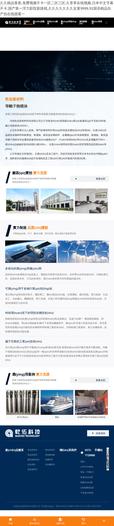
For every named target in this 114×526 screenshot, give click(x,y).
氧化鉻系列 (33, 451)
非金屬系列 (51, 467)
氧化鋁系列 (51, 451)
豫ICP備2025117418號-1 (81, 507)
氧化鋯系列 (33, 456)
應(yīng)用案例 (32, 375)
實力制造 (32, 228)
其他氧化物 (51, 456)
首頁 (24, 50)
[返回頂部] (98, 507)
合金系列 (32, 467)
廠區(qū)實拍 (31, 173)
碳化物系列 (33, 472)
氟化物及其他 (34, 461)
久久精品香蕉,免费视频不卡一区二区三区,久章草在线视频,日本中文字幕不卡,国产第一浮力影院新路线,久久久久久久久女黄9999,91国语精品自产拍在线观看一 (56, 8)
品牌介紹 (31, 50)
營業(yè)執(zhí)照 (62, 507)
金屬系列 (50, 461)
